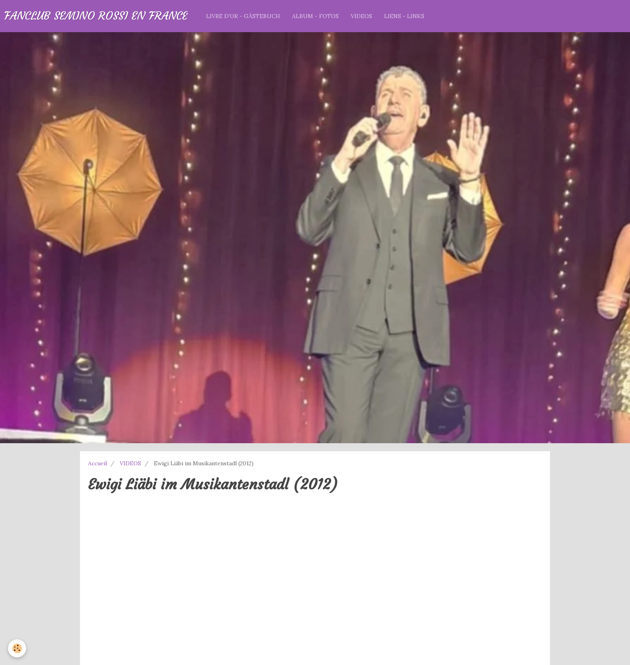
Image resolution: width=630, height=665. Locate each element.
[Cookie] (17, 648)
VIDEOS (361, 16)
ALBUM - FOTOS (315, 16)
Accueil (97, 463)
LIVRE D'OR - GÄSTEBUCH (243, 16)
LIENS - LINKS (404, 16)
